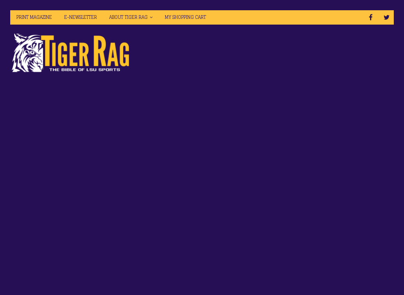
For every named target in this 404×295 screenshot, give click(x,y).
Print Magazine (34, 17)
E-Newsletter (80, 17)
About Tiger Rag (128, 17)
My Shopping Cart (185, 17)
